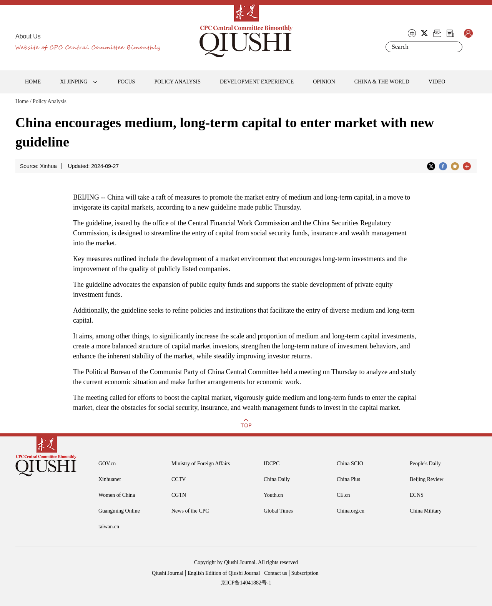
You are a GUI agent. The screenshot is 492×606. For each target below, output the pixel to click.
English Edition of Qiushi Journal (224, 573)
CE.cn (343, 495)
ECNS (417, 495)
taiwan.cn (108, 526)
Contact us (275, 573)
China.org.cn (350, 511)
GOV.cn (107, 463)
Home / (23, 101)
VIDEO (437, 82)
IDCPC (271, 463)
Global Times (278, 511)
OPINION (324, 82)
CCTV (178, 479)
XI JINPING (73, 82)
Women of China (116, 495)
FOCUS (126, 82)
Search (455, 47)
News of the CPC (190, 511)
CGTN (178, 495)
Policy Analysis (49, 101)
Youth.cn (273, 495)
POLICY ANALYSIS (177, 82)
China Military (426, 511)
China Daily (277, 479)
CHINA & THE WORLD (381, 82)
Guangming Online (119, 511)
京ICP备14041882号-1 (246, 583)
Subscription (305, 573)
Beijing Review (427, 479)
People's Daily (425, 463)
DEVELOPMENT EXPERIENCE (257, 82)
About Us (28, 36)
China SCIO (350, 463)
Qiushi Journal (167, 573)
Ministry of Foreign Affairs (200, 463)
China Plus (348, 479)
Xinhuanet (109, 479)
